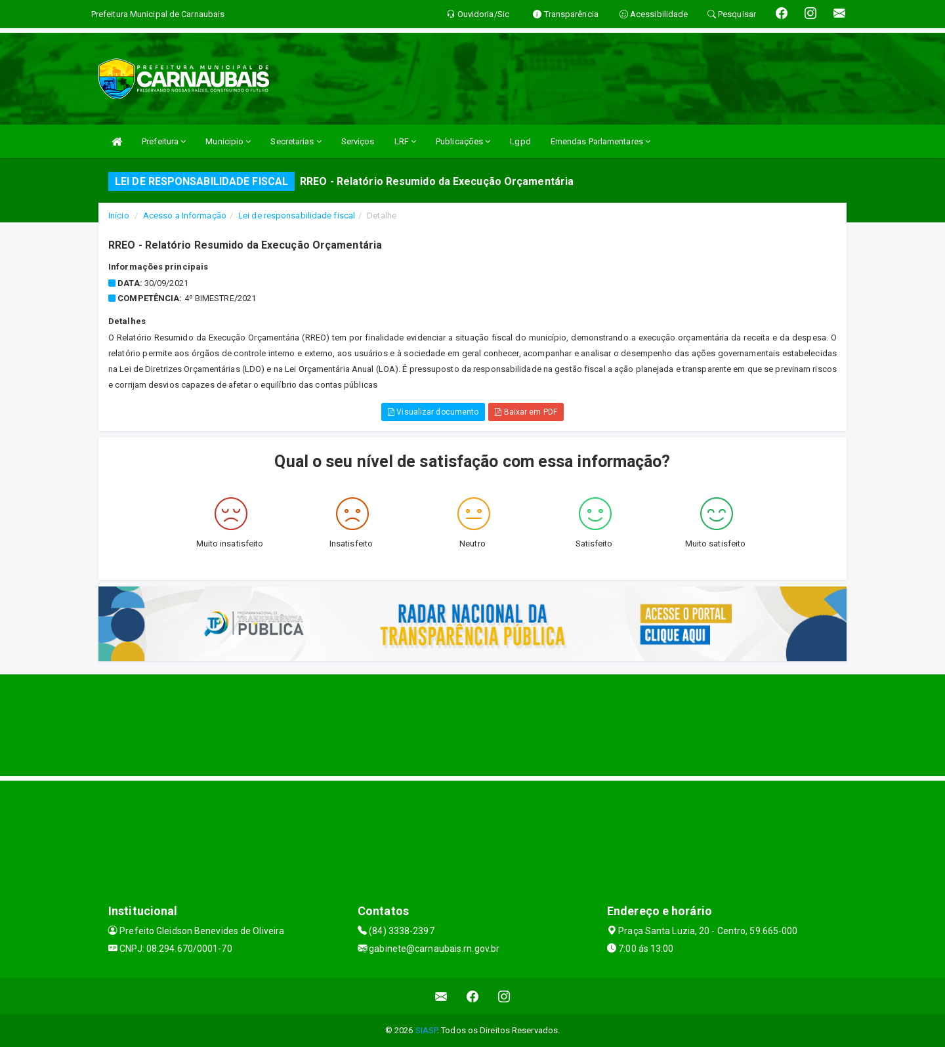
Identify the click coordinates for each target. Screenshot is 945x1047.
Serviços (358, 141)
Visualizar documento (433, 412)
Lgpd (520, 141)
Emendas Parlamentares (600, 141)
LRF (405, 141)
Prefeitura (164, 141)
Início (118, 215)
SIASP (426, 1030)
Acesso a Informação (184, 215)
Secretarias (295, 141)
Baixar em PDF (526, 412)
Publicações (463, 141)
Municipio (228, 141)
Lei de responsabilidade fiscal (296, 215)
